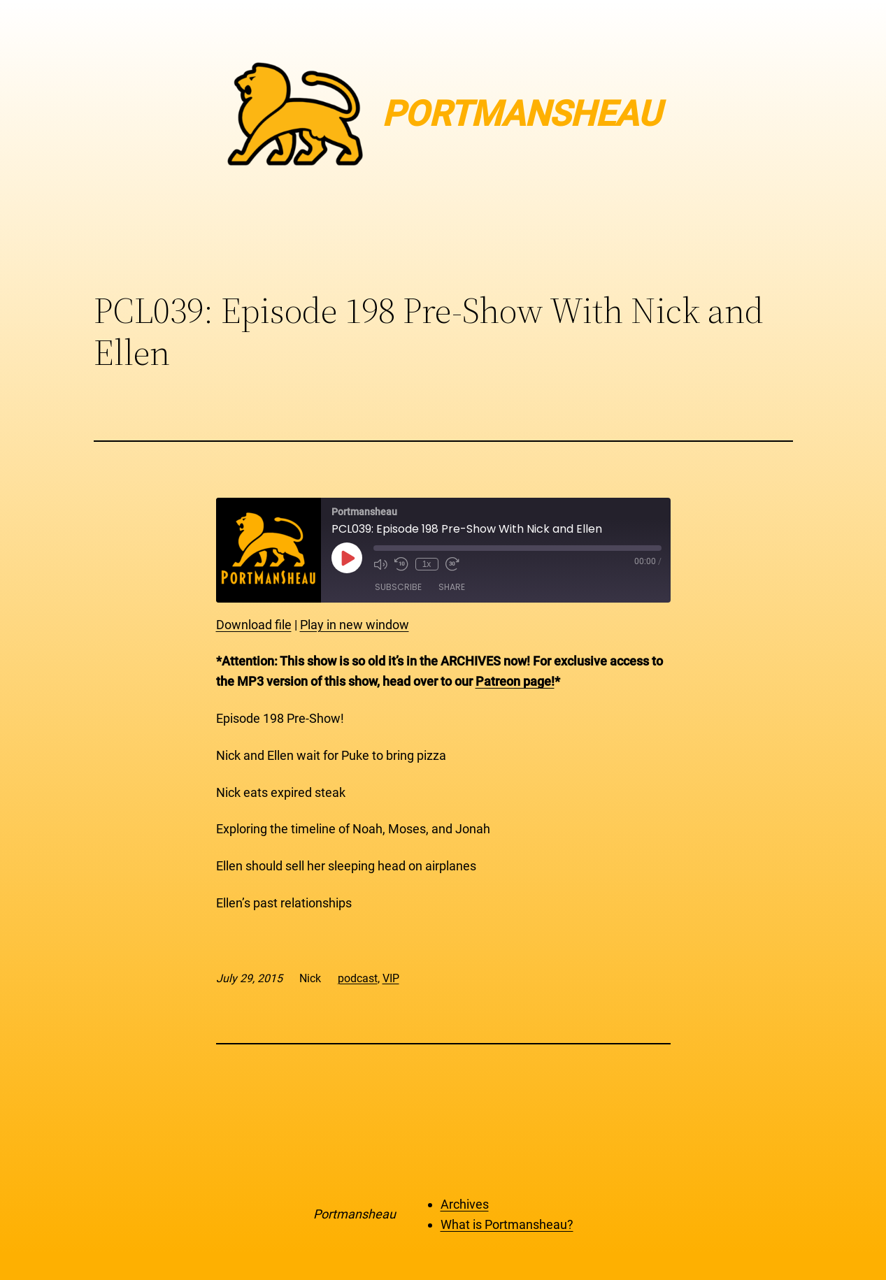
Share (451, 587)
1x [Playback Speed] (426, 564)
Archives (465, 1204)
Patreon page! (515, 681)
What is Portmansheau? (507, 1224)
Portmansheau (354, 1214)
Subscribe (398, 587)
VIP (391, 978)
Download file (254, 624)
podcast (358, 978)
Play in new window (354, 624)
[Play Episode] (346, 557)
